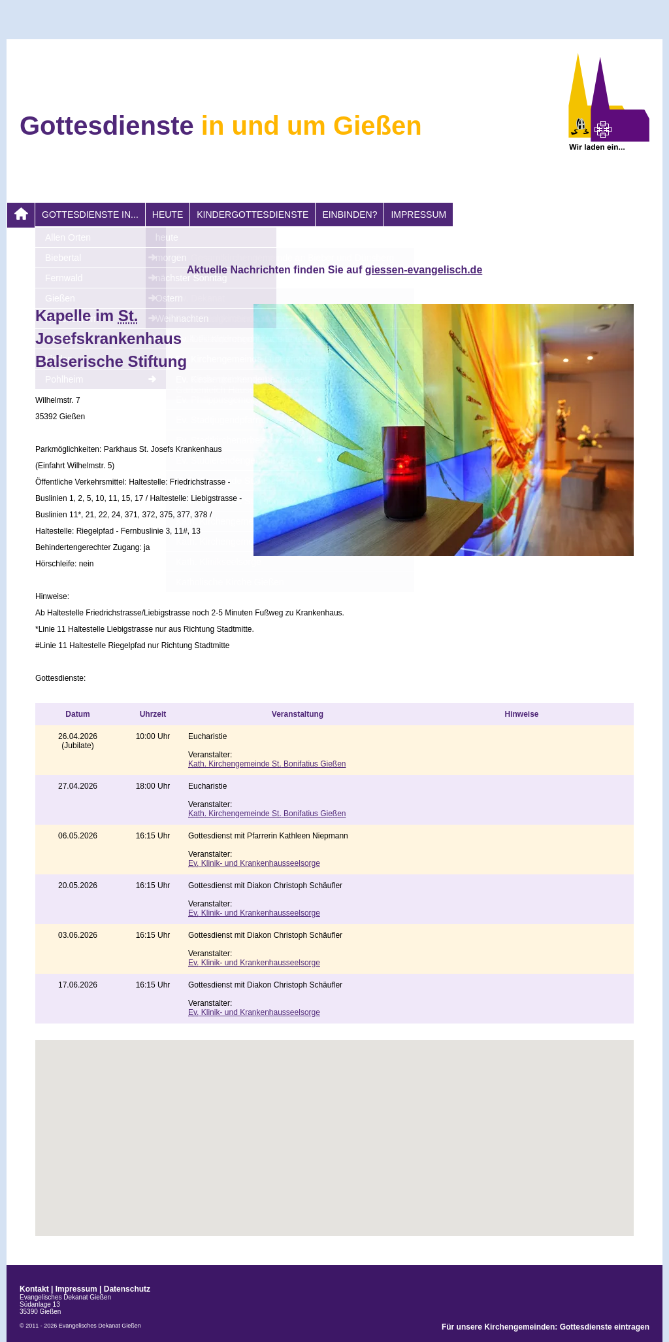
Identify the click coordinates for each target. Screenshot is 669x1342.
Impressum (418, 214)
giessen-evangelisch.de (424, 269)
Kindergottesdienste (252, 214)
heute (167, 214)
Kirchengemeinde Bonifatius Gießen (267, 763)
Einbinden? (349, 214)
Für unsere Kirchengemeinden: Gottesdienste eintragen (545, 1327)
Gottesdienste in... (90, 214)
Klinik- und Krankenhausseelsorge (254, 863)
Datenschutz (127, 1289)
